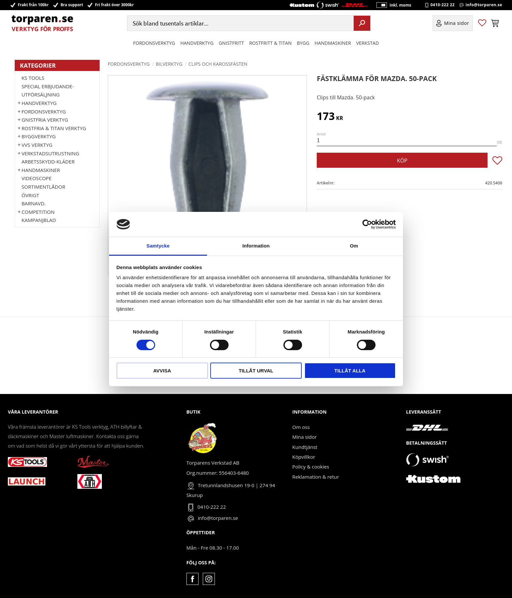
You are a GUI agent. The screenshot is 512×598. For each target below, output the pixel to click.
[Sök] (362, 23)
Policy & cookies (310, 466)
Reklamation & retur (315, 476)
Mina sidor (304, 437)
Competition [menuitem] (38, 212)
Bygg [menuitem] (303, 44)
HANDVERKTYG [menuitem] (197, 44)
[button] (482, 24)
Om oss (301, 427)
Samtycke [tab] (158, 245)
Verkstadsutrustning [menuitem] (50, 153)
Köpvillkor (303, 456)
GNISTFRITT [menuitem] (231, 44)
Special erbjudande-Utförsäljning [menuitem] (48, 90)
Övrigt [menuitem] (30, 195)
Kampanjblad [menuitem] (39, 220)
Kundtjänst (304, 447)
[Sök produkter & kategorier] (239, 24)
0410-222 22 (442, 5)
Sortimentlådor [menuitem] (43, 186)
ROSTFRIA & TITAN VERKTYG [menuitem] (54, 128)
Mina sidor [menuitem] (456, 24)
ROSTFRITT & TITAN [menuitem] (270, 44)
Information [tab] (256, 245)
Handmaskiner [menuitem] (332, 44)
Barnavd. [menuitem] (34, 203)
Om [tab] (354, 245)
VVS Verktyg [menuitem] (37, 145)
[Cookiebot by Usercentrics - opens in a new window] (367, 224)
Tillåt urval (256, 370)
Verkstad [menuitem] (367, 44)
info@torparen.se (484, 5)
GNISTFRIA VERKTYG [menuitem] (45, 119)
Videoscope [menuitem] (37, 178)
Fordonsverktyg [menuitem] (154, 44)
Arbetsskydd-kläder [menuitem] (48, 161)
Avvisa (162, 370)
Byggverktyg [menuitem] (39, 136)
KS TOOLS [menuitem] (33, 78)
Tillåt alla (349, 370)
